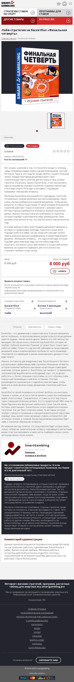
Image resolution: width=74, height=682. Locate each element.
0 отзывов (8, 151)
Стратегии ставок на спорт (16, 13)
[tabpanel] (55, 121)
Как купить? (37, 624)
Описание (17, 327)
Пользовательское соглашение (37, 612)
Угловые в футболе (35, 455)
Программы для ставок (50, 13)
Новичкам (8, 137)
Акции (37, 628)
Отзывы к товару (54, 327)
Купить (62, 271)
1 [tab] (37, 131)
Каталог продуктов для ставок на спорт (37, 616)
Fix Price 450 (46, 19)
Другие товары (14, 19)
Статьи (37, 632)
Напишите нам (48, 660)
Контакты (37, 643)
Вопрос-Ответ (37, 640)
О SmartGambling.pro (37, 620)
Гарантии (37, 636)
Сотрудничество (37, 647)
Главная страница (8, 38)
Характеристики (34, 327)
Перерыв (30, 452)
